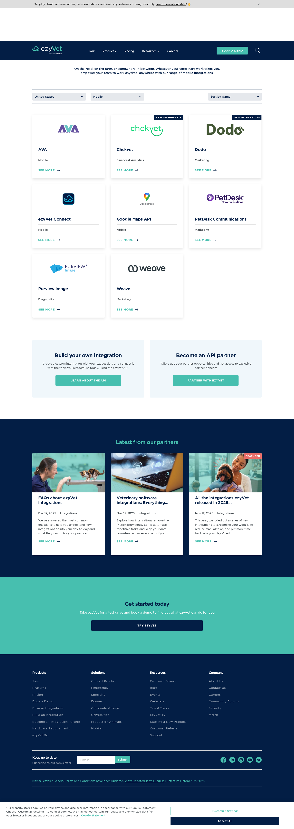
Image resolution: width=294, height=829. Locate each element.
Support (156, 739)
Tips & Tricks (159, 712)
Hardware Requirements (51, 732)
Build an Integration (47, 718)
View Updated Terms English (144, 784)
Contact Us (217, 691)
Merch (213, 718)
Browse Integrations (48, 712)
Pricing (129, 18)
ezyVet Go (40, 739)
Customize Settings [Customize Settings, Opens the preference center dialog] (224, 811)
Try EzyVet (147, 629)
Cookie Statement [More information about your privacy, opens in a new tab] (93, 815)
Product (110, 18)
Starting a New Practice (168, 725)
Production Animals (106, 725)
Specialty (98, 698)
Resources (150, 18)
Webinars (157, 705)
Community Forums (224, 705)
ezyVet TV (158, 718)
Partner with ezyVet (206, 382)
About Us (216, 684)
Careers (172, 18)
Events (155, 698)
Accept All (225, 821)
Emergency (100, 691)
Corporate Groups (105, 712)
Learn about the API (88, 381)
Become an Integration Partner (56, 725)
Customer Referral (164, 732)
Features (39, 691)
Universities (100, 718)
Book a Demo (42, 705)
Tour (92, 18)
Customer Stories (163, 684)
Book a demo (232, 18)
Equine (96, 705)
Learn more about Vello (171, 4)
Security (215, 712)
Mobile (96, 732)
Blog (153, 691)
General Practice (104, 684)
